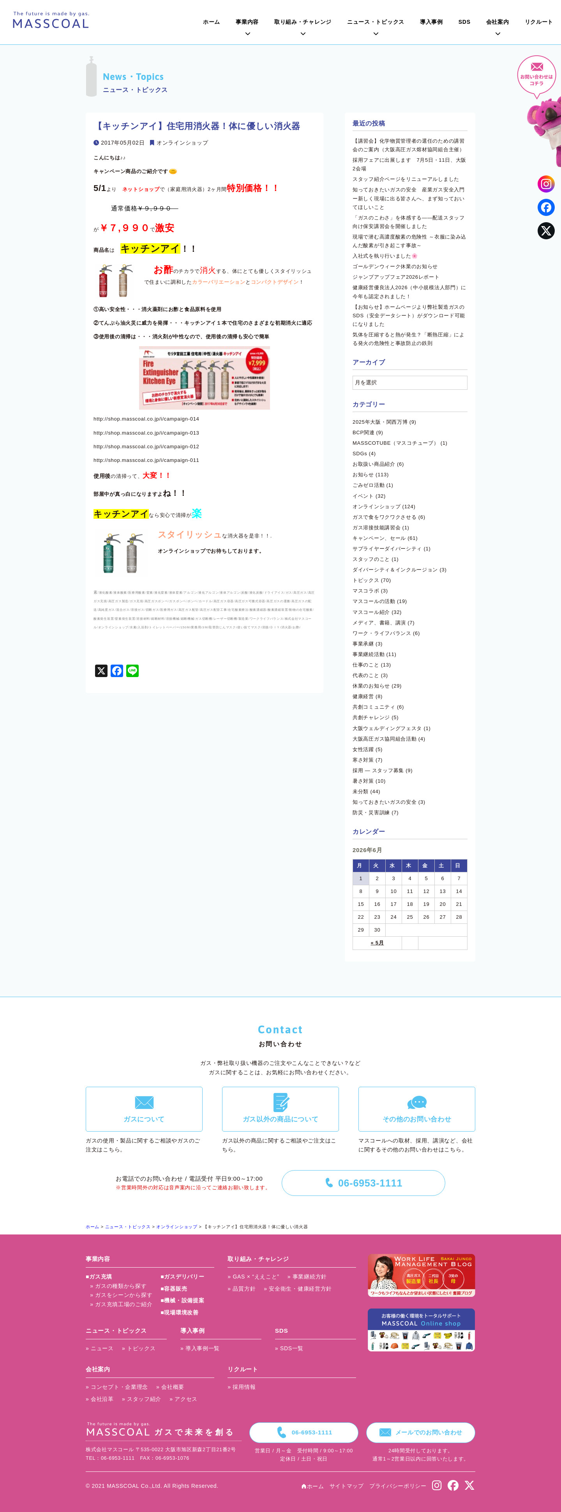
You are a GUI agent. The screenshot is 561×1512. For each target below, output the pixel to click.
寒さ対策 (363, 760)
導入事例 (431, 22)
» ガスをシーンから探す (121, 1295)
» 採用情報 (242, 1387)
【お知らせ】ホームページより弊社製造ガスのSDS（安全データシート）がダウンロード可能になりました (409, 315)
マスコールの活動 (374, 601)
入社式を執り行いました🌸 (385, 256)
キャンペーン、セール (379, 538)
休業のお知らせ (371, 686)
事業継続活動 (369, 654)
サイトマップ (347, 1486)
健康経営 (363, 696)
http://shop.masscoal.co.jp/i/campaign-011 (146, 460)
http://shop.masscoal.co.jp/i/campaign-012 (146, 446)
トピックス (366, 580)
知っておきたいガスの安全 (384, 802)
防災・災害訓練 (371, 812)
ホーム (211, 22)
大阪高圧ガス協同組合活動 (384, 739)
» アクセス (183, 1399)
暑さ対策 (363, 781)
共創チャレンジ (371, 717)
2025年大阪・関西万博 (380, 422)
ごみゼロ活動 (369, 485)
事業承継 (363, 644)
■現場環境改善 (179, 1312)
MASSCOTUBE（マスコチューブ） (396, 443)
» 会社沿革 (100, 1399)
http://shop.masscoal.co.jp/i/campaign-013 (146, 433)
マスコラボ (366, 591)
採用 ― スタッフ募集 (378, 770)
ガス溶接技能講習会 (376, 528)
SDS (465, 22)
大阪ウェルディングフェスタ (387, 728)
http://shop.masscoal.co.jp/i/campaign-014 (146, 419)
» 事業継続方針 (307, 1276)
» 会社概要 (170, 1387)
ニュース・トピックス (375, 22)
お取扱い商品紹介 (374, 464)
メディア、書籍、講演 (379, 623)
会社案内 (497, 22)
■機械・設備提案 (182, 1300)
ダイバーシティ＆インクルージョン (395, 570)
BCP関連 (363, 432)
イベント (363, 496)
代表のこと (366, 675)
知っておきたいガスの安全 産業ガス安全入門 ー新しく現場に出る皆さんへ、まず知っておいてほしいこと (411, 198)
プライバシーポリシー (398, 1486)
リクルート (539, 22)
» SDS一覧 (289, 1348)
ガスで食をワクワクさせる (384, 517)
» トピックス (139, 1348)
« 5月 (377, 943)
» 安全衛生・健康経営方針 (298, 1289)
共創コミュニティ (374, 707)
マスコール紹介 (371, 612)
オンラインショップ (182, 143)
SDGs (360, 453)
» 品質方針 (242, 1289)
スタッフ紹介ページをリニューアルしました (406, 179)
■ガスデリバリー (182, 1276)
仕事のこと (366, 665)
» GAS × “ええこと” (253, 1276)
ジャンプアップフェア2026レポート (396, 277)
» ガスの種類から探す (118, 1286)
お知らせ (363, 474)
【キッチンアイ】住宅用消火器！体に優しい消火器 (197, 126)
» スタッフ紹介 (141, 1399)
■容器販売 (174, 1289)
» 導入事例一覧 (200, 1348)
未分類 (361, 791)
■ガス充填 (99, 1276)
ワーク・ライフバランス (382, 633)
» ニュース (100, 1348)
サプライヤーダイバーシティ (387, 549)
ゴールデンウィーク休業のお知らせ (395, 266)
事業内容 (247, 22)
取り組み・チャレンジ (303, 22)
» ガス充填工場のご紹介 (121, 1304)
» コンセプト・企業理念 (117, 1387)
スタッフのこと (371, 559)
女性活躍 (363, 749)
